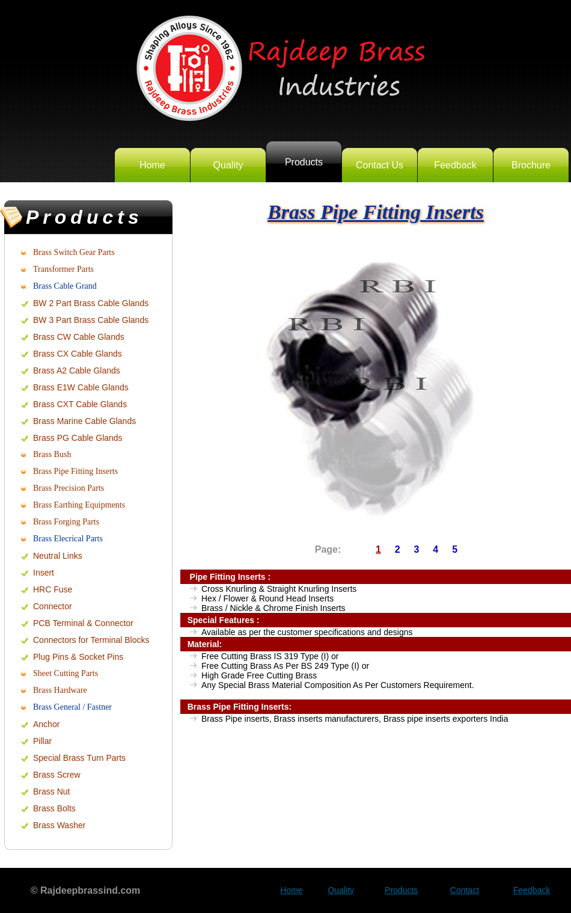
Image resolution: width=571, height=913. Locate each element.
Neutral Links (57, 556)
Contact (464, 890)
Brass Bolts (54, 808)
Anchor (46, 724)
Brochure (531, 165)
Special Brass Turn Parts (79, 758)
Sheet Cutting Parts (65, 673)
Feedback (455, 165)
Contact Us (379, 165)
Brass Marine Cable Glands (84, 421)
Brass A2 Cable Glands (76, 370)
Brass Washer (59, 825)
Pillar (42, 741)
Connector (52, 606)
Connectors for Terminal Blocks (91, 640)
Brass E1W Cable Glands (81, 387)
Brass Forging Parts (66, 521)
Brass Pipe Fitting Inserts (75, 471)
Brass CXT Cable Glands (80, 404)
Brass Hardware (60, 690)
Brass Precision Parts (68, 488)
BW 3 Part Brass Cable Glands (90, 320)
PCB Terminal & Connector (83, 623)
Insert (43, 572)
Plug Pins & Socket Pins (78, 657)
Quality (228, 165)
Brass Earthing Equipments (79, 504)
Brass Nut (51, 791)
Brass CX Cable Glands (77, 353)
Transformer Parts (63, 269)
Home (152, 165)
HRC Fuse (52, 589)
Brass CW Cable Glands (78, 337)
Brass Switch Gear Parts (74, 252)
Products (304, 162)
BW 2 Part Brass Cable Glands (90, 303)
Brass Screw (57, 774)
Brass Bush (52, 454)
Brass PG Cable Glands (78, 438)
